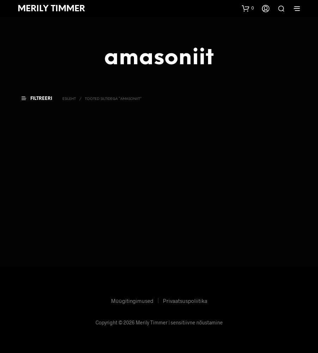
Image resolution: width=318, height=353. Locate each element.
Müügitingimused (132, 301)
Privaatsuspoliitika (185, 301)
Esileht (69, 99)
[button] (248, 8)
